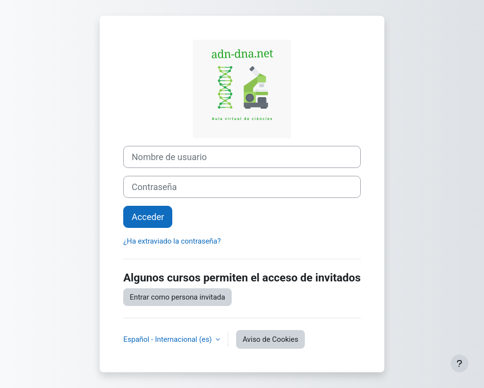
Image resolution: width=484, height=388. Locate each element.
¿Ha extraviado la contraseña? (171, 241)
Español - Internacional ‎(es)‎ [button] (168, 339)
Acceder (148, 217)
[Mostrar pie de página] (459, 363)
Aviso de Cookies (270, 339)
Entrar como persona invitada (177, 297)
